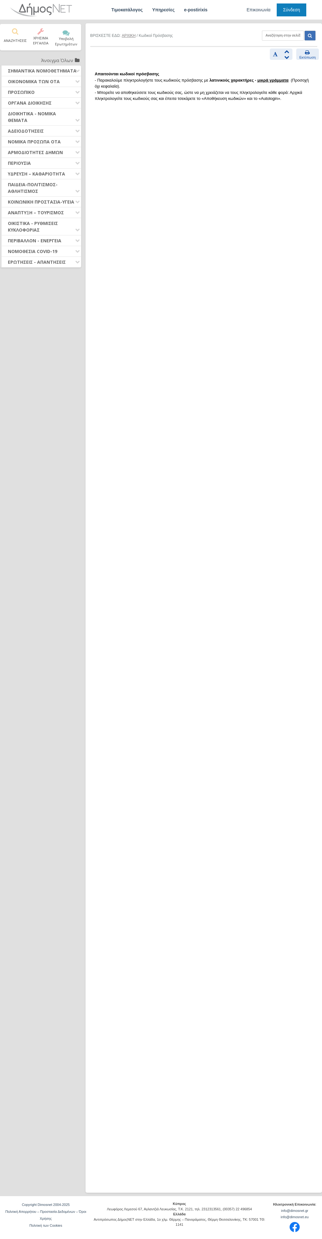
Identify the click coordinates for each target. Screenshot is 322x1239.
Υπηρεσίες (163, 9)
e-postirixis (196, 9)
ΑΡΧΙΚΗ (129, 35)
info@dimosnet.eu (295, 1217)
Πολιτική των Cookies (45, 1225)
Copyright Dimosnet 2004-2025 (45, 1205)
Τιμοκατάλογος (127, 9)
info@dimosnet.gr (294, 1211)
